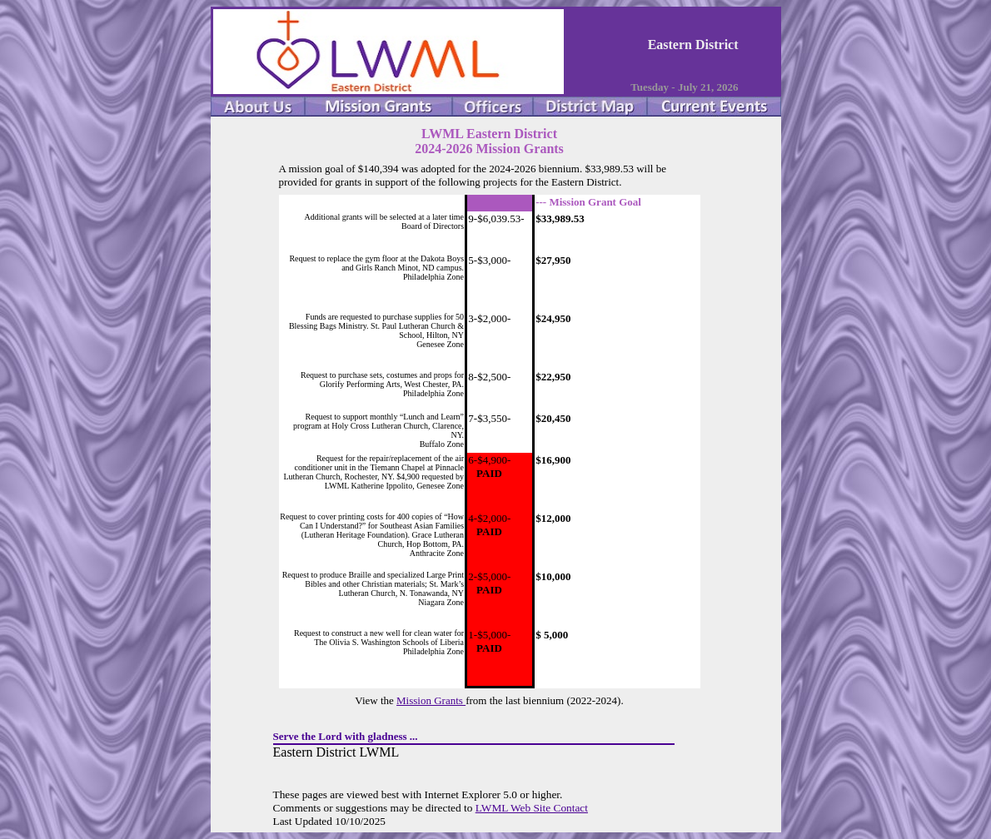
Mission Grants (431, 700)
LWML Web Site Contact (532, 808)
